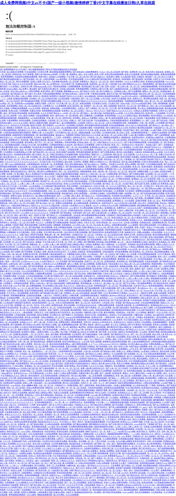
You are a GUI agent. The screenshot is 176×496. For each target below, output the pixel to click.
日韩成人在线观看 (71, 179)
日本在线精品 (89, 436)
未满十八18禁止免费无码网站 (66, 373)
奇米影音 (45, 96)
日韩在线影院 (108, 252)
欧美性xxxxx (125, 422)
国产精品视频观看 (161, 407)
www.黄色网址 (62, 79)
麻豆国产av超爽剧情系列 (47, 171)
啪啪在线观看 (43, 429)
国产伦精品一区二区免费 (126, 254)
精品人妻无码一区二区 (150, 298)
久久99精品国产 (121, 298)
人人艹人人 (93, 344)
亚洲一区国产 (111, 86)
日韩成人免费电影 (93, 244)
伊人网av (48, 249)
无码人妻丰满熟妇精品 (73, 164)
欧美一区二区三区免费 (158, 346)
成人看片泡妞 (96, 113)
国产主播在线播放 (70, 361)
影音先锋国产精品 (41, 356)
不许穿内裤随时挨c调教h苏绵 (99, 320)
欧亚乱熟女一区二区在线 (33, 414)
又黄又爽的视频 (6, 147)
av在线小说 (150, 373)
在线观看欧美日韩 (159, 222)
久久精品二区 (100, 247)
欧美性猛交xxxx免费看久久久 (45, 150)
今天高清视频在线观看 (133, 150)
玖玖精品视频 (64, 99)
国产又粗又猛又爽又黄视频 (79, 371)
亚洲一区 (29, 278)
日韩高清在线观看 (64, 308)
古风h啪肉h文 (139, 356)
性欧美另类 (17, 208)
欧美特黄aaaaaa (136, 308)
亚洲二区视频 (37, 232)
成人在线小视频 (29, 412)
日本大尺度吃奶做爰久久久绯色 (98, 356)
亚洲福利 (80, 125)
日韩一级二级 (23, 342)
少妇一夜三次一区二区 (153, 101)
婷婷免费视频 (66, 424)
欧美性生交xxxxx (21, 373)
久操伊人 (118, 487)
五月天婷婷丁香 (68, 84)
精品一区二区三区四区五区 (30, 106)
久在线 (93, 475)
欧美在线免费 (147, 483)
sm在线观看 (45, 461)
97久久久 (66, 101)
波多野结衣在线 (111, 349)
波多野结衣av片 (76, 448)
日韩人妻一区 (46, 247)
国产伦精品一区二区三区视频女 (122, 380)
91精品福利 (75, 99)
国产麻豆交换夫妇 (69, 94)
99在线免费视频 (42, 116)
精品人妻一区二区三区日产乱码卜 (159, 247)
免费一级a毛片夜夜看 (10, 371)
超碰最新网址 (23, 118)
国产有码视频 (102, 346)
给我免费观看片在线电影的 (143, 468)
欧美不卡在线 (64, 446)
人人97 (161, 414)
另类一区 (72, 242)
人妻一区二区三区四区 (82, 473)
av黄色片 (60, 439)
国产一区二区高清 (107, 254)
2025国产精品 (128, 184)
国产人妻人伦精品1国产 (127, 288)
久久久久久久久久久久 (39, 213)
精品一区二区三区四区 (16, 388)
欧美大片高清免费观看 (70, 414)
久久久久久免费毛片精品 (134, 82)
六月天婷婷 (23, 186)
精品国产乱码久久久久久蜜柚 (61, 356)
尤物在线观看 (22, 456)
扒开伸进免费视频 (121, 220)
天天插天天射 (114, 103)
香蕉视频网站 (134, 298)
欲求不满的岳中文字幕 (56, 397)
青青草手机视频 (37, 235)
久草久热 (87, 351)
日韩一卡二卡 (99, 383)
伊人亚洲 (38, 94)
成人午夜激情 (145, 320)
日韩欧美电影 (133, 463)
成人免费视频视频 (33, 286)
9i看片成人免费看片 (90, 451)
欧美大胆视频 (43, 315)
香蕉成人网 (78, 140)
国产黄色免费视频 (36, 266)
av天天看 (86, 342)
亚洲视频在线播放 (151, 208)
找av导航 (64, 332)
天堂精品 (38, 252)
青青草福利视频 (6, 315)
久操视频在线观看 (167, 388)
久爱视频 (114, 167)
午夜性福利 (77, 213)
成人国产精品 (33, 288)
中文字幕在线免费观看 (82, 269)
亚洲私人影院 (103, 167)
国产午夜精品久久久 (105, 475)
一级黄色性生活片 (138, 239)
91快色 (120, 210)
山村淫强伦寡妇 (34, 441)
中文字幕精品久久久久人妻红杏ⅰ (14, 376)
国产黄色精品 (161, 363)
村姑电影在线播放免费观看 (26, 77)
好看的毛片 (124, 276)
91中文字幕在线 (164, 254)
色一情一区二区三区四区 (76, 388)
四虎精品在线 (145, 222)
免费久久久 (121, 351)
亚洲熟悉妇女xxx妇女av (90, 220)
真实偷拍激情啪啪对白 (54, 490)
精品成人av (60, 135)
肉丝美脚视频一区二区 (114, 242)
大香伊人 (81, 108)
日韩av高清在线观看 (87, 463)
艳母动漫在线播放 (103, 310)
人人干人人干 (138, 196)
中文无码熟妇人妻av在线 (62, 162)
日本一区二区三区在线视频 (145, 256)
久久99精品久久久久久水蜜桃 (84, 480)
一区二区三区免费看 (106, 468)
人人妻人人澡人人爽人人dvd (150, 271)
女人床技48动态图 (140, 385)
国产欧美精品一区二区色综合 (141, 252)
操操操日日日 (84, 230)
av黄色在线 (13, 264)
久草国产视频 (137, 422)
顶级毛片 (122, 332)
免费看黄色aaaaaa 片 (116, 456)
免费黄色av (85, 82)
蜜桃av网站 (116, 239)
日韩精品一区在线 (100, 210)
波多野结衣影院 (45, 225)
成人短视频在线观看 (69, 128)
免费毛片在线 (16, 196)
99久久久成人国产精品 (54, 363)
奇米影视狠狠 (110, 116)
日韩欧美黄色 (75, 176)
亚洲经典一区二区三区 (99, 84)
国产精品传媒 (70, 490)
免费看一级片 (162, 373)
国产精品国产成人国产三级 (51, 293)
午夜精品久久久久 (82, 405)
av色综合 (64, 205)
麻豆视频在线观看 (47, 135)
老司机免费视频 (121, 252)
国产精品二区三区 (12, 159)
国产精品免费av (40, 218)
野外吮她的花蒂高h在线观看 (97, 125)
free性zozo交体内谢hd (103, 198)
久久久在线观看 (72, 495)
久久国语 (143, 332)
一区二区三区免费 (74, 256)
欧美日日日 (63, 208)
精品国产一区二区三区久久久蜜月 (159, 77)
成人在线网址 (150, 436)
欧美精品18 (95, 249)
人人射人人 (170, 205)
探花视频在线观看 (12, 145)
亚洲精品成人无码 (129, 271)
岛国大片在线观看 (61, 393)
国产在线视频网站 (94, 239)
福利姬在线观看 (138, 378)
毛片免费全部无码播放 (76, 400)
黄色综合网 (165, 351)
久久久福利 (154, 171)
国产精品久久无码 (87, 91)
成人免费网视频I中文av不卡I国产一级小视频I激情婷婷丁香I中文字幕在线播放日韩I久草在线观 (77, 3)
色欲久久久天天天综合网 (22, 84)
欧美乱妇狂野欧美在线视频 (25, 422)
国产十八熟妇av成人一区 (134, 188)
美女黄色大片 (28, 196)
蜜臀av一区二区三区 (150, 91)
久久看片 (9, 220)
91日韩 (157, 269)
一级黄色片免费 (146, 293)
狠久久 (28, 174)
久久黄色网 (75, 249)
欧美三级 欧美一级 (75, 106)
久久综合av (141, 444)
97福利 (74, 101)
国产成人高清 (56, 463)
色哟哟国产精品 (47, 259)
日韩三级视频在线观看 (54, 483)
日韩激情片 (111, 215)
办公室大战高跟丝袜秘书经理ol (140, 478)
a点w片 (96, 205)
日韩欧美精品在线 (75, 210)
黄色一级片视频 (142, 130)
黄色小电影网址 (117, 82)
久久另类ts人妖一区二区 (82, 225)
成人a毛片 (142, 203)
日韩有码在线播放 (95, 388)
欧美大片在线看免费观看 (109, 359)
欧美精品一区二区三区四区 (73, 111)
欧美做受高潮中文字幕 (114, 232)
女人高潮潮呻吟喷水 (141, 305)
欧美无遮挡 (34, 293)
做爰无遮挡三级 (127, 417)
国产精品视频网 (41, 278)
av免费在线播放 (26, 465)
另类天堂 (87, 322)
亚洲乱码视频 (141, 201)
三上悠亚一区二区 (107, 179)
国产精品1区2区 (133, 475)
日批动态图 (162, 419)
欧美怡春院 (52, 218)
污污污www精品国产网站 (141, 103)
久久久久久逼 (152, 390)
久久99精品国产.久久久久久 (55, 400)
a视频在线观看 (85, 133)
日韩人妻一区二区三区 (125, 317)
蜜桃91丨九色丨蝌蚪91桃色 (134, 373)
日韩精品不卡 (60, 385)
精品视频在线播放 (162, 252)
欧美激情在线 (39, 410)
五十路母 (29, 150)
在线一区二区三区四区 (166, 179)
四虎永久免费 (91, 468)
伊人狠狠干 (39, 451)
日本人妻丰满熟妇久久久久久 (130, 84)
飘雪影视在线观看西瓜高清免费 (63, 157)
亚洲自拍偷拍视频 (25, 378)
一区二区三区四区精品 (24, 400)
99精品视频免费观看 (149, 86)
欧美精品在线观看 (137, 402)
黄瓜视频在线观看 (136, 261)
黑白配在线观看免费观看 (95, 422)
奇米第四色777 (134, 140)
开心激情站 (36, 264)
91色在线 (105, 303)
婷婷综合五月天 (79, 137)
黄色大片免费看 (6, 351)
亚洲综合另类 (97, 317)
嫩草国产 (152, 312)
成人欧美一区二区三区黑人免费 (114, 135)
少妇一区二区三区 (46, 385)
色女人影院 (89, 74)
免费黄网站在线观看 (127, 205)
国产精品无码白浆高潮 (158, 140)
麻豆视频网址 (40, 256)
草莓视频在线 (129, 487)
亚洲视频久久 (118, 201)
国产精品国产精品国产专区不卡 (149, 159)
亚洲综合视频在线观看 (158, 89)
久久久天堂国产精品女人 (51, 113)
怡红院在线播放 (81, 181)
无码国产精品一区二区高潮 (31, 371)
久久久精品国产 (33, 281)
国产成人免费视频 (87, 264)
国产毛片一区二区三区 (44, 142)
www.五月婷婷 (34, 108)
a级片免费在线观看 (80, 344)
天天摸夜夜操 (157, 492)
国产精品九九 (118, 412)
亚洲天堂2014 (18, 230)
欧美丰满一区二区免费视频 (52, 164)
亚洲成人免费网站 (107, 451)
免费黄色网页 (64, 322)
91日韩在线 (45, 444)
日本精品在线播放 (39, 120)
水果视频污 (67, 137)
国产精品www (155, 249)
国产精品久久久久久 (144, 380)
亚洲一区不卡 (57, 179)
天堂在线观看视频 (101, 329)
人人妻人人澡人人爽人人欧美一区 (129, 427)
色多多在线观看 (151, 261)
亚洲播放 (37, 480)
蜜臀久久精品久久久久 (165, 244)
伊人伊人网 (94, 410)
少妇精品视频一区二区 (41, 179)
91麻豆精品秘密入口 (57, 254)
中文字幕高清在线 (60, 456)
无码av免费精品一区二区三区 (53, 317)
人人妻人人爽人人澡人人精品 (137, 278)
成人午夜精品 (159, 380)
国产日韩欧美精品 (108, 152)
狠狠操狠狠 (81, 320)
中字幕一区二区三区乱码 (155, 196)
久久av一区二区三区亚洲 (110, 72)
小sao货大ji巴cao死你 (129, 96)
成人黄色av (106, 225)
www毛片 (125, 473)
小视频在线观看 (18, 269)
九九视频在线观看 (167, 220)
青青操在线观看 (96, 159)
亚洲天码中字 (108, 203)
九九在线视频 (117, 354)
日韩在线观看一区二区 (54, 320)
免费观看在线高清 (85, 157)
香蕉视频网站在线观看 (51, 111)
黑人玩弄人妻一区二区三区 (128, 86)
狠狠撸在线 (126, 137)
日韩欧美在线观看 (139, 339)
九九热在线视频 (108, 249)
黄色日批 (32, 171)
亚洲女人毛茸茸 (134, 322)
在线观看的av (103, 315)
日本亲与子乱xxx (141, 286)
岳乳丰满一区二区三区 (57, 210)
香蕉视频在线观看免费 (130, 400)
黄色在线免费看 (31, 225)
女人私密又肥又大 (110, 256)
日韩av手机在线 (113, 247)
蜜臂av (32, 283)
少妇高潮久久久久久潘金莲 (80, 205)
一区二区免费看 (17, 395)
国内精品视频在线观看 (150, 74)
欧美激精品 (79, 315)
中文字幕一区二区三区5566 (78, 77)
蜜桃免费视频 (65, 334)
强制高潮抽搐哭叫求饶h (66, 410)
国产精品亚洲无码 (96, 232)
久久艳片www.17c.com (30, 261)
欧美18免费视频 (81, 193)
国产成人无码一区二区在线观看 (120, 227)
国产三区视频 (25, 264)
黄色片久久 (136, 230)
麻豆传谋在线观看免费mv (60, 344)
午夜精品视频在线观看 (51, 193)
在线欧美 (82, 252)
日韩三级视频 (52, 446)
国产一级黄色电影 (87, 385)
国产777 (92, 478)
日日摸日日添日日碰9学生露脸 (55, 441)
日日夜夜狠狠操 (168, 94)
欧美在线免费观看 (60, 247)
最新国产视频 (102, 390)
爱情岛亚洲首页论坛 (19, 171)
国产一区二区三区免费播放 (157, 176)
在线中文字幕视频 (119, 99)
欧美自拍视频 (25, 120)
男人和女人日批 (123, 133)
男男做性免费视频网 (8, 167)
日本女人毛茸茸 (124, 339)
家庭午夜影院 (23, 329)
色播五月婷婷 (35, 111)
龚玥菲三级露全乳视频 (38, 123)
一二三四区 (135, 434)
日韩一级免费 (14, 492)
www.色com (40, 184)
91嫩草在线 (138, 315)
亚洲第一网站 (111, 339)
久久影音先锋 (56, 337)
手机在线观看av (68, 188)
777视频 (152, 385)
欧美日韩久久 (142, 431)
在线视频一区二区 (132, 193)
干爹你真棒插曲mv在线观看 (153, 230)
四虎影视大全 (95, 203)
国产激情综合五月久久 (120, 334)
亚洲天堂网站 (18, 475)
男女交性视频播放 (142, 492)
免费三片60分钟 (165, 154)
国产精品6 (43, 208)
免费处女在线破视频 (64, 203)
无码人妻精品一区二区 (133, 291)
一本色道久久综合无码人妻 (97, 397)
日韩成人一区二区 (103, 218)
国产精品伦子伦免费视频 (84, 145)
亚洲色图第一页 (26, 218)
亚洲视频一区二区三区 (23, 305)
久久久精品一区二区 (60, 448)
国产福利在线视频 (147, 349)
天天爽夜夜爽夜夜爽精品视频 (81, 427)
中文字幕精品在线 (36, 373)
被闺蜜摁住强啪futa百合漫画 (143, 363)
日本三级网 (91, 266)
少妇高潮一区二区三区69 (58, 120)
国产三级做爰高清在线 (119, 89)
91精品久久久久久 (67, 461)
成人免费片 (24, 89)
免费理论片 (122, 208)
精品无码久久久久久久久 (10, 312)
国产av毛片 (80, 468)
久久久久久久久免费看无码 (146, 181)
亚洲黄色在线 (57, 305)
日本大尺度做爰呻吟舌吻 (116, 123)
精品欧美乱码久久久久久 (48, 422)
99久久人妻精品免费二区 (47, 198)
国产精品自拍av (40, 210)
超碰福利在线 (20, 164)
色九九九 (40, 222)
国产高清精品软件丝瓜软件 (32, 176)
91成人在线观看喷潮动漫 (72, 337)
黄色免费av (29, 142)
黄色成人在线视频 (160, 325)
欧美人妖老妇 (25, 201)
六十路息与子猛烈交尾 (99, 271)
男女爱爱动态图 (126, 286)
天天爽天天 (9, 400)
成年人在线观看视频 (29, 468)
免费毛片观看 (41, 103)
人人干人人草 (6, 334)
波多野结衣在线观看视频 (114, 388)
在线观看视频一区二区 (9, 201)
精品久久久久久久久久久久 (59, 278)
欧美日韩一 (150, 113)
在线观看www (14, 368)
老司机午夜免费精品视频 (51, 101)
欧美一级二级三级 (123, 376)
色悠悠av (113, 315)
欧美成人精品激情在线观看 (108, 96)
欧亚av (149, 227)
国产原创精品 (66, 213)
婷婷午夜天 (43, 77)
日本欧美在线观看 (104, 201)
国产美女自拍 (80, 274)
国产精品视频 (34, 227)
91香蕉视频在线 (33, 164)
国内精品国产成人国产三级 (93, 86)
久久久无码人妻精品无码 (134, 113)
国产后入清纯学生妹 (149, 475)
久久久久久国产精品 (118, 186)
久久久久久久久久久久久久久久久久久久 (22, 162)
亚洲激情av (161, 385)
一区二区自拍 (6, 74)
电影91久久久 (69, 468)
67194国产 (166, 402)
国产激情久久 (52, 215)
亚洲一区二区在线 (19, 300)
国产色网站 (10, 461)
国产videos (9, 164)
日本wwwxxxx (105, 344)
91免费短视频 (112, 174)
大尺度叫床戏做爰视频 (98, 181)
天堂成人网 (102, 480)
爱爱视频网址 (59, 147)
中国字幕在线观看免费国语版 (57, 419)
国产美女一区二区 (162, 424)
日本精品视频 (79, 397)
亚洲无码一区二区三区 (102, 473)
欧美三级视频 (96, 342)
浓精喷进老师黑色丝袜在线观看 (153, 157)
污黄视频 (97, 256)
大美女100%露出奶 (150, 215)
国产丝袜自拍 (79, 72)
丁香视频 (150, 424)
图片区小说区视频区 (125, 152)
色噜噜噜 (97, 281)
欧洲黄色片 (54, 96)
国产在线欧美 (111, 383)
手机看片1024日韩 (116, 164)
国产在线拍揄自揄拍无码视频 (152, 193)
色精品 (70, 397)
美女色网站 (88, 256)
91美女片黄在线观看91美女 (152, 162)
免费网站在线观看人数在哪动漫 (148, 191)
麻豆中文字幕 (112, 94)
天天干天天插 (58, 220)
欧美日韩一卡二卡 (56, 354)
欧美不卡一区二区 (48, 308)
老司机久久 (97, 429)
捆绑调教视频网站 (126, 256)
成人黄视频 (42, 130)
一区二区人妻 (105, 412)
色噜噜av (104, 164)
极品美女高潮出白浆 (110, 414)
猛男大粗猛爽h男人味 (157, 339)
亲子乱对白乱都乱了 (67, 390)
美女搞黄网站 (126, 196)
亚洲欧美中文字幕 (128, 359)
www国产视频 (156, 130)
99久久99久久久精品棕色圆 (136, 125)
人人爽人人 (41, 397)
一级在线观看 (27, 312)
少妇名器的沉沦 (86, 186)
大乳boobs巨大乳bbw (26, 458)
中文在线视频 (30, 72)
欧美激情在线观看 (53, 378)
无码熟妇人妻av (120, 91)
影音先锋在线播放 (43, 169)
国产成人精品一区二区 (45, 203)
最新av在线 (113, 181)
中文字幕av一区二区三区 (163, 259)
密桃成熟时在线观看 (159, 278)
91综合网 (96, 351)
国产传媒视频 (16, 325)
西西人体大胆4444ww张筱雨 (46, 74)
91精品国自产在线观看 (9, 485)
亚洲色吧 (51, 417)
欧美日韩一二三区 (91, 412)
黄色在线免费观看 (116, 101)
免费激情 (69, 135)
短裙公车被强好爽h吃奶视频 (67, 174)
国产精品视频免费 (92, 288)
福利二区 (7, 269)
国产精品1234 (25, 361)
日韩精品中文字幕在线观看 (45, 473)
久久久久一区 (157, 456)
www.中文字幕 (19, 286)
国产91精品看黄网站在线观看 (134, 453)
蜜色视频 (167, 101)
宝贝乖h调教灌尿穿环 (44, 402)
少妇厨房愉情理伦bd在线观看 (70, 351)
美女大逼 (36, 444)
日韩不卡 (156, 79)
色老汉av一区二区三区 (95, 123)
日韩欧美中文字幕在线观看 (72, 288)
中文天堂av (11, 293)
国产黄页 (125, 72)
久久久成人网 (64, 198)
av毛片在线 (106, 99)
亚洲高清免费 (166, 171)
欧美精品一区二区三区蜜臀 (37, 346)
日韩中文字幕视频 (36, 188)
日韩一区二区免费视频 (55, 407)
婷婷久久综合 (88, 310)
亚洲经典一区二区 (22, 128)
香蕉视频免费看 (82, 89)
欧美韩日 (59, 259)
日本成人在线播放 (131, 222)
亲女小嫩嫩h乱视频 (30, 385)
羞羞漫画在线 (38, 431)
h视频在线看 (88, 434)
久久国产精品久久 (47, 261)
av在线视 (81, 123)
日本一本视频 (116, 303)
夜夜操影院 (158, 167)
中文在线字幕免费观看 (23, 137)
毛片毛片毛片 (38, 490)
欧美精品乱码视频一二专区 (142, 395)
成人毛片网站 (59, 495)
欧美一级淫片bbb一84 (59, 116)
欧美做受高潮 (113, 417)
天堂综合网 (65, 310)
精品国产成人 (55, 123)
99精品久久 (85, 249)
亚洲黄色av (50, 410)
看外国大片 (153, 242)
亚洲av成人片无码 (38, 128)
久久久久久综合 (53, 128)
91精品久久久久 (60, 371)
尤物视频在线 (130, 176)
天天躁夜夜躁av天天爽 (22, 152)
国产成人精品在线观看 (55, 283)
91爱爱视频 (136, 376)
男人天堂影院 (156, 393)
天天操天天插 (45, 162)
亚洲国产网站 (91, 167)
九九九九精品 (22, 266)
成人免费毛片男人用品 (10, 96)
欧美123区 (4, 465)
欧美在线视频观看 (117, 125)
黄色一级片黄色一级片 (23, 215)
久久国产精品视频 (89, 176)
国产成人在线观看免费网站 (75, 259)
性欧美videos (93, 359)
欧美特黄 (25, 140)
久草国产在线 (151, 329)
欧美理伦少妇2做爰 (138, 473)
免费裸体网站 (166, 470)
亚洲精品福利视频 (20, 99)
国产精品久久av (88, 196)
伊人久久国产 (50, 176)
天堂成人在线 (135, 483)
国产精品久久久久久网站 (11, 390)
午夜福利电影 (99, 128)
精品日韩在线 (64, 434)
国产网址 (83, 325)
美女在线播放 (149, 150)
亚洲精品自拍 (169, 441)
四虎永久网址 (81, 254)
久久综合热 (118, 274)
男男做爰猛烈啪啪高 (17, 495)
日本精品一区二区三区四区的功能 (43, 99)
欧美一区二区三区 (10, 436)
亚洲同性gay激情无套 (155, 137)
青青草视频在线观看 (113, 230)
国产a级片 (29, 94)
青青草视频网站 (7, 77)
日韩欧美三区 (138, 436)
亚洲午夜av (99, 208)
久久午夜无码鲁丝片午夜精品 (115, 293)
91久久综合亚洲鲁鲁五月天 (33, 271)
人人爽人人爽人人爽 (26, 184)
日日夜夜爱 (112, 393)
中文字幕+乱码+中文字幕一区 (55, 242)
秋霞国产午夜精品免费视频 (154, 300)
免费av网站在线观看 (38, 140)
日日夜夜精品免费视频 (30, 181)
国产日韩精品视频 (136, 174)
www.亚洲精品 (125, 147)
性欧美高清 (17, 274)
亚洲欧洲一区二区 (137, 72)
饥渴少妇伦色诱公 (38, 339)
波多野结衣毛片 (76, 402)
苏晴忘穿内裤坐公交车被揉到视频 (64, 154)
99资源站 (57, 288)
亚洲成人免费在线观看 (61, 480)
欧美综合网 (23, 167)
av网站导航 (129, 210)
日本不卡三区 (90, 222)
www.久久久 (133, 293)
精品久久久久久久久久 (79, 419)
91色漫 (3, 72)
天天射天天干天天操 (85, 130)
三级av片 (162, 169)
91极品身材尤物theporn (20, 205)
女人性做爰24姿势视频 (37, 167)
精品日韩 (132, 171)
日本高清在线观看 (145, 259)
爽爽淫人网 (37, 133)
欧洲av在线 (13, 111)
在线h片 (74, 198)
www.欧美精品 (34, 186)
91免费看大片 (48, 106)
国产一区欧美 (147, 269)
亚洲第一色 (11, 174)
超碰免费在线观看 (119, 225)
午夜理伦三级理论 (60, 295)
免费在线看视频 (73, 283)
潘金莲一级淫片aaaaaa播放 (99, 325)
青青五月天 (24, 485)
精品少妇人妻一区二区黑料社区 (47, 84)
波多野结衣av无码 (132, 412)
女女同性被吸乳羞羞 (59, 444)
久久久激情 (31, 495)
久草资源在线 (87, 444)
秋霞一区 (163, 99)
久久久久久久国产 (135, 208)
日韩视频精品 (109, 376)
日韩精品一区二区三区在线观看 (77, 293)
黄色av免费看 (130, 164)
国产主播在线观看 (46, 368)
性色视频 (55, 82)
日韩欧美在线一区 (97, 419)
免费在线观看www (157, 344)
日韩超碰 (18, 351)
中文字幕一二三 (55, 130)
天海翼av (139, 317)
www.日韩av (26, 431)
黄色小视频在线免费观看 (112, 188)
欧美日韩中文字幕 (44, 456)
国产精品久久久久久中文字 (16, 191)
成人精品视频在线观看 (56, 256)
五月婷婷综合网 (109, 133)
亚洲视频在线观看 (99, 378)
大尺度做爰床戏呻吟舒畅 (164, 483)
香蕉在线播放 (107, 281)
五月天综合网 (68, 181)
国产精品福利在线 (38, 342)
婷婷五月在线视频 (20, 393)
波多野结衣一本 (119, 371)
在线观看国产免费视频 (46, 359)
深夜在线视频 (85, 103)
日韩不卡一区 (86, 383)
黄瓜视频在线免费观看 (125, 429)
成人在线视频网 (13, 176)
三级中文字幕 (84, 94)
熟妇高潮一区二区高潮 (69, 82)
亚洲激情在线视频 (77, 431)
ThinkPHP (9, 63)
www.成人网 (96, 395)
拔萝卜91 (17, 448)
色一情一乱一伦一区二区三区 (67, 368)
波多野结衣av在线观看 (31, 193)
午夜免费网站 (12, 120)
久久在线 (111, 441)
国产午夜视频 (57, 91)
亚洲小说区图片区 (53, 380)
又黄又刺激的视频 (108, 288)
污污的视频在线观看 (154, 164)
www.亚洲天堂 (140, 424)
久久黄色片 (165, 359)
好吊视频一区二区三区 (39, 157)
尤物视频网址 (133, 123)
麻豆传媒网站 (109, 312)
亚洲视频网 (81, 237)
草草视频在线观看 (39, 427)
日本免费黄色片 (152, 461)
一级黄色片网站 (42, 332)
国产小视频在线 (108, 244)
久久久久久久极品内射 (50, 205)
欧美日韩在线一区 (104, 222)
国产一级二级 (40, 322)
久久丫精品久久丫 (97, 339)
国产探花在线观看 (76, 261)
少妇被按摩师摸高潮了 (140, 133)
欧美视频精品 (135, 120)
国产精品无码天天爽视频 (100, 405)
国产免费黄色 (48, 125)
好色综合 (88, 210)
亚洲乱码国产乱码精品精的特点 (20, 320)
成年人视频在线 (165, 327)
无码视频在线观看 (126, 439)
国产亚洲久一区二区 (15, 237)
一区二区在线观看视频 (23, 210)
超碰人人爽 (27, 383)
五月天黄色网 (129, 154)
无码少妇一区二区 (41, 344)
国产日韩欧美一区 (84, 490)
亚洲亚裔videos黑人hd (99, 147)
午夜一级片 (113, 346)
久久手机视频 (62, 261)
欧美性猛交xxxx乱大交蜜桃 (61, 201)
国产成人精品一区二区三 (38, 463)
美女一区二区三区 (135, 186)
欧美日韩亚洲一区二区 (121, 218)
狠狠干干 (172, 463)
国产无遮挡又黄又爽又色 (48, 89)
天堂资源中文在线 (99, 103)
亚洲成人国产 (152, 145)
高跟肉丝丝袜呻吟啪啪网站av (49, 230)
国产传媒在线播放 (90, 334)
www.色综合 (16, 385)
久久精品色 (170, 198)
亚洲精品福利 (166, 91)
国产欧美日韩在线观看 (18, 113)
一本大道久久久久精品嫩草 (80, 281)
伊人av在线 (27, 356)
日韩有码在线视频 (34, 295)
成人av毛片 (93, 179)
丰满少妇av (41, 283)
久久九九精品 (31, 269)
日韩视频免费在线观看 (9, 249)
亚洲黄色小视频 (167, 269)
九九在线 (77, 169)
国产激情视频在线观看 (16, 349)
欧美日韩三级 (108, 448)
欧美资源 (100, 242)
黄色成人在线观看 (32, 317)
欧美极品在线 (100, 446)
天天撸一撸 (64, 74)
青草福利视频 (70, 142)
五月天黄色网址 (23, 232)
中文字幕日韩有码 (133, 388)
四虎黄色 (43, 310)
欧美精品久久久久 (125, 393)
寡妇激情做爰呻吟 (131, 490)
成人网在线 (74, 116)
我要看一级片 (147, 410)
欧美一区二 (116, 145)
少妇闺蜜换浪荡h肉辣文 (90, 295)
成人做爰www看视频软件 (55, 266)
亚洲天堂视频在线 (95, 483)
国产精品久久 (155, 125)
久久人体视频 (6, 274)
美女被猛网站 (12, 106)
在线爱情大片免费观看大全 (104, 361)
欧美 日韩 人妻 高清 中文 (162, 334)
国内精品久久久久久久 (27, 130)
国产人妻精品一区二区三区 (97, 108)
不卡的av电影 (159, 227)
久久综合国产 (48, 133)
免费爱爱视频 (70, 291)
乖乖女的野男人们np (167, 465)
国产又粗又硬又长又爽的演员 (121, 424)
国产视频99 (55, 276)
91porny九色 (117, 222)
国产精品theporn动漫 (131, 303)
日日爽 (47, 276)
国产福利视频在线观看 (128, 94)
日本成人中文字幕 (28, 145)
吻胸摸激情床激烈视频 (119, 402)
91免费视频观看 (74, 86)
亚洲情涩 (3, 368)
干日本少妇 (39, 320)
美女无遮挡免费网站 (40, 201)
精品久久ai (35, 205)
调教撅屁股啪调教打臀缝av (118, 434)
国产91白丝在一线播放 (32, 242)
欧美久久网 (123, 346)
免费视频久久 (125, 397)
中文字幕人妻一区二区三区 (67, 103)
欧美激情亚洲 (56, 361)
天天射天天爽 (161, 96)
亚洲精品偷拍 (6, 193)
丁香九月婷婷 (100, 441)
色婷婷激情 (126, 79)
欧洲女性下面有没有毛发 (123, 198)
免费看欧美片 (81, 188)
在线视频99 (103, 380)
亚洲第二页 (169, 72)
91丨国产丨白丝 (149, 120)
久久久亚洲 (119, 448)
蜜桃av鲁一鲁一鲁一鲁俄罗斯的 (58, 235)
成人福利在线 (158, 315)
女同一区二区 (102, 266)
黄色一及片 (163, 256)
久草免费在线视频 (26, 169)
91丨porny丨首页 (146, 407)
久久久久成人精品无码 (148, 169)
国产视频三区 (143, 106)
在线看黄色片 (37, 351)
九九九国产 (155, 470)
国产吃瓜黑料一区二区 (32, 79)
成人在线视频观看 (10, 169)
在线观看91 (43, 468)
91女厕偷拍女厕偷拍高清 (90, 414)
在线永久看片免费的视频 (142, 397)
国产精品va (16, 193)
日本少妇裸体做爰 (36, 434)
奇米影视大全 (122, 261)
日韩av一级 (102, 118)
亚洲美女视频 (85, 378)
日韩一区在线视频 (154, 441)
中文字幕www (65, 422)
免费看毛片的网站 (16, 429)
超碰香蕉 (39, 400)
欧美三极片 (23, 434)
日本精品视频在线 (103, 196)
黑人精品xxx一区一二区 (148, 288)
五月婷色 (38, 137)
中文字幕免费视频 (114, 446)
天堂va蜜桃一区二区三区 (145, 210)
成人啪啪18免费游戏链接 (45, 196)
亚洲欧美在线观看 (20, 334)
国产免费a (139, 198)
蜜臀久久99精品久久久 (99, 162)
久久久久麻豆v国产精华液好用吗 (98, 79)
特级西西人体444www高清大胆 (113, 295)
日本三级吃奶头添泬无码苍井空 (58, 312)
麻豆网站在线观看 (145, 128)
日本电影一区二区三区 (144, 429)
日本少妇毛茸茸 (94, 188)
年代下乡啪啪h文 (150, 327)
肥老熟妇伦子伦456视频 (92, 184)
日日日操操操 (107, 220)
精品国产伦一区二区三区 (50, 181)
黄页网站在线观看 (151, 99)
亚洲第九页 (155, 184)
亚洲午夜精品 (70, 366)
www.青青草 (117, 320)
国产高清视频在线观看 (127, 108)
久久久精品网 (79, 308)
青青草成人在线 (167, 184)
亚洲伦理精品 (85, 154)
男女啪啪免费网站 (145, 283)
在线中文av (84, 174)
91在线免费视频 (51, 434)
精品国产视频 (96, 293)
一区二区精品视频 (12, 417)
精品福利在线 (67, 193)
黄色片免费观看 (22, 82)
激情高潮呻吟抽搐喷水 (126, 444)
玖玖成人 (63, 150)
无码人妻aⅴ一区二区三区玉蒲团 (22, 203)
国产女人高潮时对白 (161, 405)
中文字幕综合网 (113, 422)
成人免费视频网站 (69, 123)
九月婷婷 (77, 201)
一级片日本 (163, 215)
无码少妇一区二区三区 (118, 171)
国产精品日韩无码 (154, 239)
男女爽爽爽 (32, 300)
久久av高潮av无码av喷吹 (63, 274)
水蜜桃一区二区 (62, 417)
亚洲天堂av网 (26, 86)
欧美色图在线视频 (134, 371)
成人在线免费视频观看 (146, 337)
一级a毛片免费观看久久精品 (136, 242)
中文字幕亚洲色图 (125, 315)
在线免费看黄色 (92, 72)
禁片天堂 (59, 478)
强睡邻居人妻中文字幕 (93, 312)
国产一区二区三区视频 (90, 99)
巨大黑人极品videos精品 (138, 344)
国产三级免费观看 (162, 135)
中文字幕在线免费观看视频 (155, 354)
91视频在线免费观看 (19, 108)
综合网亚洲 (13, 397)
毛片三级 (116, 473)
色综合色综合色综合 (54, 184)
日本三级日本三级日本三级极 (21, 337)
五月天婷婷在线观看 (49, 376)
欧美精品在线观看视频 (155, 82)
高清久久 (36, 96)
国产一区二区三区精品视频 (71, 276)
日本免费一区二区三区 (12, 242)
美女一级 (154, 106)
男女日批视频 (69, 305)
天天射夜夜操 (28, 470)
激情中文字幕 (11, 458)
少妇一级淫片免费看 (26, 116)
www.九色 (170, 82)
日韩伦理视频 (49, 79)
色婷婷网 (115, 196)
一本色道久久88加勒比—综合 (33, 407)
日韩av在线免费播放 (96, 278)
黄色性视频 (169, 286)
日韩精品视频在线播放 (85, 390)
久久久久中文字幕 (30, 208)
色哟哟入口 (160, 198)
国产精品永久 (46, 288)
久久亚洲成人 (14, 86)
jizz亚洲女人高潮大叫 (150, 351)
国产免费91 (6, 300)
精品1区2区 (118, 154)
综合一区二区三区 (18, 310)
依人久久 (145, 140)
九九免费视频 (61, 106)
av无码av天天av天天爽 (109, 205)
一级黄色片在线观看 (158, 133)
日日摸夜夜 (134, 368)
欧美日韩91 (150, 72)
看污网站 (21, 174)
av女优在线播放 (125, 167)
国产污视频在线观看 (15, 259)
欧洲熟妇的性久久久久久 (78, 159)
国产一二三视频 (63, 196)
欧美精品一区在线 (79, 278)
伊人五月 (114, 325)
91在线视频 (161, 113)
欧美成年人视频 (113, 77)
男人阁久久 (24, 308)
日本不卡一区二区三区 (18, 463)
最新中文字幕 (130, 235)
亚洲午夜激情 (147, 167)
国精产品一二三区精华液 (101, 154)
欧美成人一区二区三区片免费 (23, 222)
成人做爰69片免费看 (15, 72)
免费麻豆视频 (143, 171)
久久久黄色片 (100, 434)
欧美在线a (141, 176)
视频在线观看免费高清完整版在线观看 (67, 298)
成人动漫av (81, 465)
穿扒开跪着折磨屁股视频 (35, 237)
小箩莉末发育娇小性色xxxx (107, 276)
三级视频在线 (79, 354)
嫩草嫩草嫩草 (159, 400)
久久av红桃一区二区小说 (138, 249)
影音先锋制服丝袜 (48, 281)
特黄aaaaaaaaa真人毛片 (42, 86)
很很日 (8, 359)
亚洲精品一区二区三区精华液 (143, 179)
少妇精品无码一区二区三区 (83, 235)
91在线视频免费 (65, 215)
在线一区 (107, 239)
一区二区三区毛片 (37, 334)
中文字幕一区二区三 (164, 468)
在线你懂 (119, 305)
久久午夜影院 (20, 281)
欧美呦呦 (12, 444)
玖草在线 (114, 463)
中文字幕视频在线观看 (138, 361)
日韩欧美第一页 (69, 130)
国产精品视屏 (137, 79)
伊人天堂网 (91, 453)
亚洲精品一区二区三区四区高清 (38, 366)
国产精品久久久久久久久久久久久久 (92, 101)
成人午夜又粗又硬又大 (152, 281)
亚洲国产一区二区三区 (93, 106)
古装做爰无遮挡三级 (13, 412)
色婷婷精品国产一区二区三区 (106, 286)
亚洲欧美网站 (73, 385)
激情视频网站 (76, 300)
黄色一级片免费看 (141, 266)
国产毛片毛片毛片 (12, 213)
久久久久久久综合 (96, 366)
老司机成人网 (63, 300)
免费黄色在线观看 (54, 342)
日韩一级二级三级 (14, 254)
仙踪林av (162, 288)
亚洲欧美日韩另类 (7, 247)
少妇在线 (76, 215)
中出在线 (77, 227)
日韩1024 (107, 269)
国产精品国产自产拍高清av (20, 179)
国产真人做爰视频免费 (118, 407)
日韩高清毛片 (30, 429)
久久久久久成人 (149, 485)
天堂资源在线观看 (76, 79)
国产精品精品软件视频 (30, 101)
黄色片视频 (64, 339)
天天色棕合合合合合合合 (86, 305)
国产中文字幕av (129, 283)
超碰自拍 (49, 388)
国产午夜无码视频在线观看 (135, 142)
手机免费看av (165, 461)
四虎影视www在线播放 (24, 103)
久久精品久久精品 (23, 247)
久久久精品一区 (89, 201)
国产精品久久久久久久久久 (98, 465)
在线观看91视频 (86, 128)
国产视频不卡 (67, 315)
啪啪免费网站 (149, 84)
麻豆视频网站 (144, 116)
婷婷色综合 (17, 74)
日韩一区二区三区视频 (57, 191)
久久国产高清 (138, 147)
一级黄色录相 (109, 317)
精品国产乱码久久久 (153, 147)
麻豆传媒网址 (142, 359)
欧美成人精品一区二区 (86, 142)
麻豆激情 (33, 89)
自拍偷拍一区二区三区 (135, 366)
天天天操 (36, 247)
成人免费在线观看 (81, 203)
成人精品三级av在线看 (47, 300)
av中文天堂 (134, 349)
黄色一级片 (128, 470)
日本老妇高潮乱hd (117, 329)
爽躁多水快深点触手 (143, 439)
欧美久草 (136, 167)
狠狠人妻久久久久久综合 (10, 271)
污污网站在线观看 (123, 179)
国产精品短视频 (37, 424)
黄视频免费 (156, 480)
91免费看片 (8, 283)
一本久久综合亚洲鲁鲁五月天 (127, 458)
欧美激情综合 (25, 436)
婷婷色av (107, 354)
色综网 (152, 123)
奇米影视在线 (168, 271)
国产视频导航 (87, 247)
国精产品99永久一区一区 (95, 431)
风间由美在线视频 (130, 169)
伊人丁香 (154, 154)
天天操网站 (7, 152)
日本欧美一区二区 (94, 137)
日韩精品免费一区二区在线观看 (80, 150)
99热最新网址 (90, 337)
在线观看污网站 (94, 400)
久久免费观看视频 (151, 451)
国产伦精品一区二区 (40, 154)
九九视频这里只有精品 (139, 89)
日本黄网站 (71, 125)
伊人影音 (68, 354)
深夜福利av (45, 298)
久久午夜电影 (141, 312)
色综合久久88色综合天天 (102, 322)
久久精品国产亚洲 (128, 77)
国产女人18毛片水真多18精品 (61, 405)
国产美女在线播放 (39, 436)
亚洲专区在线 (104, 300)
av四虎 (9, 99)
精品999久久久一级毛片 (151, 434)
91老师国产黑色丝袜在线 (22, 480)
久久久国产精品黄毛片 (146, 310)
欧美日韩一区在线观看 (165, 349)
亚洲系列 (83, 359)
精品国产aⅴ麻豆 (76, 222)
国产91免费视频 (135, 91)
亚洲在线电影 (110, 261)
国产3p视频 (16, 252)
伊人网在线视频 (86, 208)
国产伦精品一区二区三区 (116, 478)
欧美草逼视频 (34, 113)
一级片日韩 (15, 261)
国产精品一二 (114, 378)
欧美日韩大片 (133, 295)
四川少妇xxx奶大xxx (19, 91)
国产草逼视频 (27, 252)
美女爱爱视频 (23, 293)
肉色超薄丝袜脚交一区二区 (43, 303)
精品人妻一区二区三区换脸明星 (137, 264)
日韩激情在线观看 (21, 283)
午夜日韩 (131, 312)
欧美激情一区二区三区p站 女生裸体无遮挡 (65, 436)
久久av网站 (55, 332)
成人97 (129, 356)
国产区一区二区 (62, 327)
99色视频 (72, 332)
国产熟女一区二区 (165, 436)
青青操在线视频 (60, 86)
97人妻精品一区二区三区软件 (120, 213)
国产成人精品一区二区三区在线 (43, 485)
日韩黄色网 (54, 213)
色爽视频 (70, 254)
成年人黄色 (76, 196)
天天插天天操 (75, 247)
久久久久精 (79, 356)
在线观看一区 (156, 266)
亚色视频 (148, 79)
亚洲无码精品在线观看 (154, 356)
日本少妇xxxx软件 (28, 159)
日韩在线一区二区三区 (36, 349)
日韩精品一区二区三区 (10, 181)
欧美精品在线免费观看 (42, 453)
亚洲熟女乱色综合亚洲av (15, 380)
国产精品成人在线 (108, 351)
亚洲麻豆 (71, 191)
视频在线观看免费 (44, 495)
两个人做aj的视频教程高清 (139, 342)
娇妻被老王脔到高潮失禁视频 (115, 342)
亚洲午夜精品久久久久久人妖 (94, 227)
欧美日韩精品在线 (144, 405)
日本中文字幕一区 (101, 186)
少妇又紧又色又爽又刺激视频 (76, 232)
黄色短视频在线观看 (161, 235)
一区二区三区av (50, 351)
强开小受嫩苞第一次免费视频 (91, 116)
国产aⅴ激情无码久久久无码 (117, 128)
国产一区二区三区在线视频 (77, 147)
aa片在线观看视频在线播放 (93, 169)
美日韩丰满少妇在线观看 (42, 147)
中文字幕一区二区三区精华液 (17, 244)
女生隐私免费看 (94, 259)
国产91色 (87, 213)
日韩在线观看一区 (155, 142)
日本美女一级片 (32, 461)
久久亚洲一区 (101, 237)
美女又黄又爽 (164, 181)
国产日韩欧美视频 (138, 276)
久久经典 (169, 227)
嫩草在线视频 (168, 191)
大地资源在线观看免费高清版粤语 (17, 133)
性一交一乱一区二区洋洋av (158, 453)
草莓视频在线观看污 (29, 417)
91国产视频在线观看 (15, 291)
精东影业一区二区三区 (64, 395)
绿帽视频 (57, 225)
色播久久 (73, 120)
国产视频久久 (154, 274)
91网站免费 (74, 295)
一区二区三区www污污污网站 (138, 456)
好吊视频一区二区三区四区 (156, 174)
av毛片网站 (96, 133)
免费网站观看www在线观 (62, 169)
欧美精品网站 (151, 378)
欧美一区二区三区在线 (133, 118)
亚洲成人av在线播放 (57, 77)
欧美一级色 (5, 261)
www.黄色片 (74, 208)
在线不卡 (69, 492)
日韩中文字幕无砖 (103, 145)
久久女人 (172, 373)
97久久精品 (46, 448)
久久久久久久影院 (21, 123)
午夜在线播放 (150, 118)
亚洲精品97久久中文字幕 (100, 140)
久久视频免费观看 (110, 439)
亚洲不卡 (17, 220)
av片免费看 (159, 123)
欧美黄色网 (97, 269)
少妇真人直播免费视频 (122, 385)
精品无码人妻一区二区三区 (150, 94)
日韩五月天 (39, 312)
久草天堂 (51, 103)
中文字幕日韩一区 (163, 210)
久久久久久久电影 (28, 198)
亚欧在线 (160, 72)
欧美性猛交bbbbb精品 (151, 388)
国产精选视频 (49, 327)
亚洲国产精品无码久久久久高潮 (87, 135)
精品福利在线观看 (164, 485)
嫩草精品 (74, 327)
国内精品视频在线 (168, 332)
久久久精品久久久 (162, 478)
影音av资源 (131, 337)
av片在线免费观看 (37, 118)
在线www (85, 118)
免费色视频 (162, 276)
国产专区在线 (162, 120)
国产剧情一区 (100, 444)
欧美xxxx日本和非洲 (72, 184)
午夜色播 (113, 84)
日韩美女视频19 (13, 419)
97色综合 (91, 237)
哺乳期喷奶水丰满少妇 (98, 424)
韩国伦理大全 (112, 461)
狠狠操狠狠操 (86, 171)
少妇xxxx (89, 111)
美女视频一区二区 (86, 441)
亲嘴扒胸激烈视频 (94, 274)
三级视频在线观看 (146, 96)
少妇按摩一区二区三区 (135, 390)
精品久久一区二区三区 (99, 82)
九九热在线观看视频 (34, 276)
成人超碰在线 (90, 96)
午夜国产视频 (18, 225)
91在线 (121, 237)
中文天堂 (61, 485)
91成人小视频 (26, 96)
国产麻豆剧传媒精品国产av (11, 79)
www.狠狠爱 (133, 225)
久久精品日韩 (105, 410)
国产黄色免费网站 (12, 410)
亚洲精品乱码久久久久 (159, 305)
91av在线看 (130, 201)
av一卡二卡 (22, 288)
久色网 (33, 405)
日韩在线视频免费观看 (51, 94)
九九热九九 (98, 283)
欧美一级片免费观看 (22, 147)
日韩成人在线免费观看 (153, 427)
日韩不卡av (163, 111)
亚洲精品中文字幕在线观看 (43, 174)
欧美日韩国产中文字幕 (54, 291)
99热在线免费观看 (84, 291)
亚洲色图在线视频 (147, 463)
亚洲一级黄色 (135, 269)
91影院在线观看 (75, 456)
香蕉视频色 (67, 225)
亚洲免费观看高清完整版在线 (82, 393)
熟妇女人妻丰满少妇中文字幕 (103, 363)
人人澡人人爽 (23, 157)
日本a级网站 (146, 322)
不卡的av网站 (18, 366)
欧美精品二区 (165, 242)
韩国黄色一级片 (76, 74)
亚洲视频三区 (110, 208)
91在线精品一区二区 (13, 356)
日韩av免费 (160, 490)
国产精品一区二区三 (61, 249)
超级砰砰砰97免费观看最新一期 (25, 135)
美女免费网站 (43, 145)
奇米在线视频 (82, 410)
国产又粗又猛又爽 (85, 120)
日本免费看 (116, 465)
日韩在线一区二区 (82, 458)
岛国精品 (123, 344)
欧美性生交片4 (128, 145)
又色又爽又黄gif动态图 (53, 232)
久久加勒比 (72, 252)
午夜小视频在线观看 (93, 439)
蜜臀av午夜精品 (133, 351)
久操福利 (159, 429)
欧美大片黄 (7, 286)
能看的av (172, 203)
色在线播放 (26, 490)
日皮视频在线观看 (82, 395)
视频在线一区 (35, 244)
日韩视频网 (24, 111)
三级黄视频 (167, 147)
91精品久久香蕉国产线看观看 (146, 111)
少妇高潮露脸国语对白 (74, 439)
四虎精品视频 (28, 274)
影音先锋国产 (42, 405)
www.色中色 (60, 125)
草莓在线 (45, 108)
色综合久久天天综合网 (20, 125)
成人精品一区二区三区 (112, 283)
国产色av (124, 247)
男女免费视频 (119, 366)
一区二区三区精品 (119, 140)
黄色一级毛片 (78, 422)
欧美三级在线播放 (156, 237)
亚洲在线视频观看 (94, 252)
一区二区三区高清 (12, 101)
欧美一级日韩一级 (100, 171)
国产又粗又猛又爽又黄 (120, 300)
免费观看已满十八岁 (113, 169)
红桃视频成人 (36, 329)
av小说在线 (168, 116)
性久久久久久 (100, 111)
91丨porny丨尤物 (103, 337)
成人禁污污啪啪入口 (104, 91)
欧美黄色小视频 (28, 332)
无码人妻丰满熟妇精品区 (47, 159)
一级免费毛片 (62, 281)
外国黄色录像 (153, 203)
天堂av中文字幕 (6, 448)
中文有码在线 (136, 300)
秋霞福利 (131, 244)
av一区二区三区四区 (40, 361)
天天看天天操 (52, 322)
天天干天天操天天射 (32, 487)
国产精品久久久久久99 (135, 329)
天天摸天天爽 (43, 72)
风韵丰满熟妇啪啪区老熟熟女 (130, 383)
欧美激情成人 (150, 317)
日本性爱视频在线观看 (147, 254)
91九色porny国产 (14, 490)
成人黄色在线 (158, 376)
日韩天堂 (45, 475)
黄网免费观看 (77, 322)
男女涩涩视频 (57, 366)
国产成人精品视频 (32, 259)
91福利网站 (113, 147)
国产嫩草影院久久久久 (71, 451)
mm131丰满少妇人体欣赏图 (125, 203)
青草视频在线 (28, 256)
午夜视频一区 (129, 159)
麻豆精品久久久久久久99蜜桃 (60, 140)
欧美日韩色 (46, 91)
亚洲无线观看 (71, 346)
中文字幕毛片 (111, 419)
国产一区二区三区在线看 (141, 334)
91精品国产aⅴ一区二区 (163, 128)
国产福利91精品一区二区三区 (79, 487)
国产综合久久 (54, 239)
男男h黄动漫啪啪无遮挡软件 (88, 152)
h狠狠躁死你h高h (165, 329)
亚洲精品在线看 (82, 84)
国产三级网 (148, 308)
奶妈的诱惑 (114, 266)
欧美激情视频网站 (156, 286)
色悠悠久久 (13, 453)
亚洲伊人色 (154, 359)
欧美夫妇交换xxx (100, 291)
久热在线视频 (157, 232)
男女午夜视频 (72, 186)
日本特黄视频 (62, 359)
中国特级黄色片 (55, 468)
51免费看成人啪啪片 (70, 475)
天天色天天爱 (6, 84)
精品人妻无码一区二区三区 (162, 446)
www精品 (51, 427)
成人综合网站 (77, 312)
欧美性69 (133, 128)
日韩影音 (141, 77)
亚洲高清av (121, 312)
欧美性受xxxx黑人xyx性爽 (49, 269)
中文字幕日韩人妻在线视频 (23, 239)
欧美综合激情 (62, 431)
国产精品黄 (11, 188)
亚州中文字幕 (115, 453)
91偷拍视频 (138, 327)
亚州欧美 (117, 79)
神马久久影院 (101, 393)
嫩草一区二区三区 (83, 303)
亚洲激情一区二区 (52, 414)
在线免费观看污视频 (114, 193)
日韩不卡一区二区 (115, 291)
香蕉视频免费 (103, 453)
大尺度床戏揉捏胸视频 (163, 308)
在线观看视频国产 (74, 218)
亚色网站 (77, 118)
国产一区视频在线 (166, 145)
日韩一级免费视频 (160, 103)
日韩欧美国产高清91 (8, 288)
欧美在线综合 (32, 310)
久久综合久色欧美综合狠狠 (31, 327)
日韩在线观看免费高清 (119, 120)
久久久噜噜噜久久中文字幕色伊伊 (29, 483)
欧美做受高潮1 (132, 332)
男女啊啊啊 (149, 198)
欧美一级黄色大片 (135, 99)
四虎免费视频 (89, 402)
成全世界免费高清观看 (145, 244)
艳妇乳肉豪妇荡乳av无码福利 (129, 215)
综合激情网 (133, 407)
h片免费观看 (119, 191)
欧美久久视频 (6, 208)
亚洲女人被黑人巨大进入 (40, 82)
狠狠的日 (109, 366)
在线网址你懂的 (26, 453)
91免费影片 (60, 167)
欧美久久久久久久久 (13, 414)
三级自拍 (138, 152)
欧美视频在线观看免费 (70, 380)
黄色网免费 (43, 254)
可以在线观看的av (101, 120)
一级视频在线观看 (119, 410)
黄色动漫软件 (34, 376)
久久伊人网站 (59, 388)
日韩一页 (160, 205)
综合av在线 (125, 103)
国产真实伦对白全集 (11, 344)
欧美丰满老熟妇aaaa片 (71, 342)
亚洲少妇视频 (121, 451)
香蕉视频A (165, 213)
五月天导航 (112, 332)
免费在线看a (55, 108)
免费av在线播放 (143, 232)
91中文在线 (165, 79)
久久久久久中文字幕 (120, 269)
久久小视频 (84, 475)
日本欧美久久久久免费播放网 (54, 264)
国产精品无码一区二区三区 (44, 152)
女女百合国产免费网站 (31, 220)
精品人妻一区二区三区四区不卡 (129, 480)
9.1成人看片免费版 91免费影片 (141, 135)
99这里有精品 (70, 237)
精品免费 (167, 427)
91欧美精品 (35, 308)
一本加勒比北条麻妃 (96, 193)
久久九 (120, 490)
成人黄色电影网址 (154, 444)
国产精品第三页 (17, 94)
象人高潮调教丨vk (70, 463)
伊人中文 (147, 480)
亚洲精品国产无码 (19, 441)
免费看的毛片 (14, 140)
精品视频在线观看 (150, 465)
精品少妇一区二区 (98, 174)
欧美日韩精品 (157, 116)
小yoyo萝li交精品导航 (156, 473)
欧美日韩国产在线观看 (65, 152)
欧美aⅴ (15, 359)
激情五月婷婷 (36, 125)
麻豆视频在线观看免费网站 (61, 72)
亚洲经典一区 (23, 424)
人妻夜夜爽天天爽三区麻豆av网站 (51, 492)
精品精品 (27, 427)
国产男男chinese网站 (153, 188)
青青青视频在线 (119, 356)
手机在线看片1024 (115, 264)
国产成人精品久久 (98, 77)
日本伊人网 (107, 274)
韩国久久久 (165, 303)
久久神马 (49, 373)
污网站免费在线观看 (106, 305)
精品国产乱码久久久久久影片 (71, 96)
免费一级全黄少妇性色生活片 (54, 252)
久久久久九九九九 (126, 181)
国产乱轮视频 (118, 405)
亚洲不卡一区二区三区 (94, 261)
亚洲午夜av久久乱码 (106, 176)
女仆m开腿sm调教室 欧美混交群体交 (131, 441)
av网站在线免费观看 (151, 383)
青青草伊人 (5, 222)
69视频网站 (27, 390)
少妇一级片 (111, 444)
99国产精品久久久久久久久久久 (119, 111)
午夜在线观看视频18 (52, 451)
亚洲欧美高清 (101, 264)
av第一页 (36, 390)
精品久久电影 (115, 271)
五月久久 (115, 344)
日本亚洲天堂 (23, 405)
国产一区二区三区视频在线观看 (106, 157)
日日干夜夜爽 (28, 74)
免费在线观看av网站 (54, 237)
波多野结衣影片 (138, 137)
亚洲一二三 (47, 480)
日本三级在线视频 (70, 230)
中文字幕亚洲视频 (44, 412)
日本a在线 (84, 179)
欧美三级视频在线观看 (63, 227)
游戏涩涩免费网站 (141, 470)
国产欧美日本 (41, 239)
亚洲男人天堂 (155, 431)
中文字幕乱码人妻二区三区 (66, 133)
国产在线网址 (40, 465)
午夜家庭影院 (82, 191)
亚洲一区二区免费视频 (56, 465)
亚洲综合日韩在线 (144, 235)
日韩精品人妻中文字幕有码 (130, 325)
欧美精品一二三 (106, 298)
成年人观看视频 (110, 106)
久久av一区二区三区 (49, 390)
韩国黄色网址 (157, 264)
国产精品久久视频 (49, 325)
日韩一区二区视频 (52, 188)
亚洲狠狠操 (106, 395)
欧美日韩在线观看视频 (114, 74)
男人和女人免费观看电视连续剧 (151, 108)
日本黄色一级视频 (81, 162)
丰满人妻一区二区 (54, 118)
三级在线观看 (90, 485)
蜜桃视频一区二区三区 (127, 259)
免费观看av (59, 142)
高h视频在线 (111, 278)
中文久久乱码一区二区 (165, 312)
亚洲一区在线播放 (118, 337)
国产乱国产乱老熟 (142, 184)
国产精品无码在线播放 (112, 492)
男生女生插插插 (37, 363)
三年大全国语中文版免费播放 (32, 249)
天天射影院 (77, 334)
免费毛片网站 (14, 407)
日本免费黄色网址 (69, 108)
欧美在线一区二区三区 (113, 159)
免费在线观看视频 (168, 74)
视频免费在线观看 (66, 458)
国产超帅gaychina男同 (32, 325)
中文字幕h (143, 237)
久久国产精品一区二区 (18, 227)
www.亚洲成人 (88, 218)
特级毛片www (161, 463)
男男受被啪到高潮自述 (59, 429)
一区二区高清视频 (94, 376)
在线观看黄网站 (85, 361)
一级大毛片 (47, 295)
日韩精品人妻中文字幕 (99, 89)
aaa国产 (51, 167)
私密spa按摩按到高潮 (35, 388)
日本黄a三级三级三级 (29, 368)
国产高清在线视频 (50, 329)
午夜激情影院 (140, 417)
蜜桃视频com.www (71, 91)
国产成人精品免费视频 (131, 162)
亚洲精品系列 (165, 475)
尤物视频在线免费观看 (133, 101)
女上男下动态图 (131, 237)
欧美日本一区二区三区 (127, 106)
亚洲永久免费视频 (28, 492)
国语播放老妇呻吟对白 (83, 492)
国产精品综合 (115, 162)
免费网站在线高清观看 (14, 317)
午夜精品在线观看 (57, 346)
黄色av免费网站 (134, 410)
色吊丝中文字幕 (15, 427)
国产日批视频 (12, 218)
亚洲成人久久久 (136, 220)
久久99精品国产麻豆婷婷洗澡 (53, 186)
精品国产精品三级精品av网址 (72, 244)
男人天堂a (63, 159)
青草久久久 (112, 237)
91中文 (86, 140)
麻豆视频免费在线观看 (146, 205)
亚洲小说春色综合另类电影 (80, 429)
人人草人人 (14, 465)
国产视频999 (151, 276)
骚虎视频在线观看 (151, 220)
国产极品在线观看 (80, 424)
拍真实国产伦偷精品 (86, 346)
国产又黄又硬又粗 (99, 213)
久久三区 (7, 441)
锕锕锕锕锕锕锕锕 (147, 490)
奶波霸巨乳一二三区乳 (52, 137)
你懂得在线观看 (97, 230)
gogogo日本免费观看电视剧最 (78, 317)
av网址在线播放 (89, 456)
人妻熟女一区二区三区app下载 (71, 329)
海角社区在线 (109, 429)
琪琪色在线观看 (17, 142)
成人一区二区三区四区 (12, 446)
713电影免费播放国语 (36, 380)
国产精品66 (123, 174)
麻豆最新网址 (76, 310)
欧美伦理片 (96, 303)
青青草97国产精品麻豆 (10, 468)
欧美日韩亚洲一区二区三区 (32, 419)
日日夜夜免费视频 (149, 414)
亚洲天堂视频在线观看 (34, 291)
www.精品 (25, 213)
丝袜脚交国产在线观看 (12, 383)
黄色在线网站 (162, 317)
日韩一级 (144, 123)
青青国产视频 (154, 332)
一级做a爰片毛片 (26, 451)
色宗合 (37, 305)
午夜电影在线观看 (98, 94)
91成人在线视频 (103, 463)
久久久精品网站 (76, 412)
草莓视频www (22, 188)
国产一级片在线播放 (167, 368)
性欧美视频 (31, 315)
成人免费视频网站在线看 (68, 325)
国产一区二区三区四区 (20, 339)
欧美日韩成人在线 (16, 150)
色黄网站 (93, 118)
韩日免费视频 (47, 227)
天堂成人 (3, 444)
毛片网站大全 (55, 315)
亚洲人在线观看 (160, 293)
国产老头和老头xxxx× (148, 448)
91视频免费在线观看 (43, 274)
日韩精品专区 (64, 376)
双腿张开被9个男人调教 (89, 373)
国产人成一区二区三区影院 (117, 368)
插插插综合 (151, 419)
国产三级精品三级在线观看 (34, 446)
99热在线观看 (155, 412)
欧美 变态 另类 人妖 (164, 186)
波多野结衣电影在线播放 (130, 414)
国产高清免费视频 (60, 412)
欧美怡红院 (15, 198)
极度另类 (113, 210)
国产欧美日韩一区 (43, 470)
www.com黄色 (128, 492)
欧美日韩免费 (152, 417)
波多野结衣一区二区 (27, 359)
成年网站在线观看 (168, 298)
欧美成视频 (147, 325)
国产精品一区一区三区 (112, 184)
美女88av (164, 203)
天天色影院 (130, 191)
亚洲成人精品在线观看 (96, 327)
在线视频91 (123, 349)
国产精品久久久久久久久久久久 (131, 461)
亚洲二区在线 (100, 130)
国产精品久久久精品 (94, 354)
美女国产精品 (129, 130)
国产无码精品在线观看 (149, 295)
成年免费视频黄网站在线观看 (93, 215)
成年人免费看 (27, 344)
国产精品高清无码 (161, 283)
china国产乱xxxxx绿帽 (127, 431)
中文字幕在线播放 (131, 320)
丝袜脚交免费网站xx (92, 448)
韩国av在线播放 (131, 448)
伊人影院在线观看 (116, 118)
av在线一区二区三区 (70, 113)
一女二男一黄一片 (61, 402)
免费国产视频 (62, 176)
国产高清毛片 (102, 407)
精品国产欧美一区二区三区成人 (109, 470)
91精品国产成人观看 (59, 470)
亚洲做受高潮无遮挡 (22, 154)
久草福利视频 (20, 315)
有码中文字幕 (40, 215)
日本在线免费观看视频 (150, 303)
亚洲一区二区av (154, 201)
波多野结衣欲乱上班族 (161, 320)
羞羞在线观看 (77, 446)
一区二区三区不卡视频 (30, 298)
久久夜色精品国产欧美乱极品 (101, 191)
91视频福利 (11, 232)
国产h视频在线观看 (61, 222)
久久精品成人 (93, 254)
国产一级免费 (105, 373)
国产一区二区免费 (141, 393)
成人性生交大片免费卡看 (87, 332)
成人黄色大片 (90, 407)
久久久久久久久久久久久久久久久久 (74, 271)
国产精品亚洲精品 (153, 402)
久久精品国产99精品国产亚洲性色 (17, 303)
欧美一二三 (112, 431)
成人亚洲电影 (114, 400)
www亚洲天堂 (14, 473)
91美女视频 (48, 371)
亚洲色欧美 (117, 373)
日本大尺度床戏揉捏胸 (65, 303)
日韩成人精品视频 (67, 89)
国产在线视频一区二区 (133, 354)
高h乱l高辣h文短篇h (104, 385)
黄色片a (104, 400)
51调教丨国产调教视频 (85, 242)
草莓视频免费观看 (18, 295)
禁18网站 (98, 492)
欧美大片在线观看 (132, 74)
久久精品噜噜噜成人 (144, 487)
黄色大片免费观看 (114, 130)
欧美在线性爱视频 (64, 473)
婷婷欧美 (164, 451)
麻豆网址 (82, 327)
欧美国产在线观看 (123, 468)
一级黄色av (65, 239)
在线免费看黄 (19, 278)
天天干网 (113, 108)
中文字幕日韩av (51, 271)
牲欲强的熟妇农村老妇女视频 (123, 310)
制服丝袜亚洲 (70, 320)
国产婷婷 (141, 164)
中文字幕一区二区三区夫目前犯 (146, 213)
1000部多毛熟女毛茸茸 (121, 395)
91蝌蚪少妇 (162, 378)
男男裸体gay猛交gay (96, 461)
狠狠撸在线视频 (126, 266)
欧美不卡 (21, 346)
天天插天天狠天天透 (157, 218)
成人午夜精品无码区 (139, 218)
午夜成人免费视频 (136, 247)
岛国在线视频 (146, 400)
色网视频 (158, 397)
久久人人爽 (151, 366)
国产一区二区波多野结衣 (69, 171)
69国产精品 (24, 235)
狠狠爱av (10, 128)
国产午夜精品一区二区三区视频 (98, 308)
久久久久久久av (142, 154)
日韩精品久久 (130, 405)
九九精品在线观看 (52, 424)
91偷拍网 (126, 230)
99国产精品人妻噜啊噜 (138, 346)
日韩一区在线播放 (72, 220)
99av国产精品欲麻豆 (120, 308)
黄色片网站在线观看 (147, 225)
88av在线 (97, 225)
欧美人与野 (99, 74)
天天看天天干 (149, 186)
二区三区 (146, 446)
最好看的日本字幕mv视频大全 (119, 327)
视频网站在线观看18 (111, 137)
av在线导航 (53, 208)
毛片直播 (169, 376)
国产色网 (103, 332)
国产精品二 (85, 113)
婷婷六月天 (125, 378)
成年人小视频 (73, 264)
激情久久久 (6, 205)
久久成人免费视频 (161, 487)
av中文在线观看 (165, 106)
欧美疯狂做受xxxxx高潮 (113, 113)
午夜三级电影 (104, 334)
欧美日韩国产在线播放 (129, 157)
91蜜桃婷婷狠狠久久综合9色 (61, 145)
